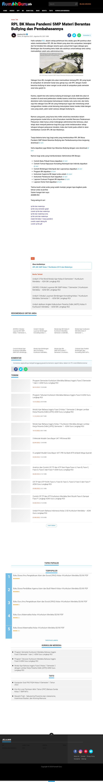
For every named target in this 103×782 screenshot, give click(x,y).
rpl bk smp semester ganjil (40, 209)
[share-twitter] (74, 35)
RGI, (43, 41)
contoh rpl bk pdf (36, 224)
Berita (44, 11)
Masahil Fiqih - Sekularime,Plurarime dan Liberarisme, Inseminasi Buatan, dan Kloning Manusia (35, 698)
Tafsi (51, 11)
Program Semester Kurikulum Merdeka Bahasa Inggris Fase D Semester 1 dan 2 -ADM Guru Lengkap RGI (61, 385)
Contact (84, 757)
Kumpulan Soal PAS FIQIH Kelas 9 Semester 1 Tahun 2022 (34, 684)
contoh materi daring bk (39, 221)
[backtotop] (51, 736)
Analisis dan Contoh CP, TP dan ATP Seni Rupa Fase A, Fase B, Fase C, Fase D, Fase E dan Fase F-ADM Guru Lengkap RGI (62, 472)
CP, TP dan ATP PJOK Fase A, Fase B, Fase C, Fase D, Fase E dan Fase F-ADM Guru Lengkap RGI (61, 486)
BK (23, 11)
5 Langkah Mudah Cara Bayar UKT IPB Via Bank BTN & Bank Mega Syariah (62, 455)
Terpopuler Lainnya (51, 641)
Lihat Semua (51, 526)
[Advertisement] (51, 545)
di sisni (69, 174)
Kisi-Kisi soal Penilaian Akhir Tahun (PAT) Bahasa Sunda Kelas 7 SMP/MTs (36, 691)
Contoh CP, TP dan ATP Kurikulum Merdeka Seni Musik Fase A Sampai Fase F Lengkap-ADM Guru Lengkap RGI (62, 500)
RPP (18, 11)
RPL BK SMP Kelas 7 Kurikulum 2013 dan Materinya (52, 267)
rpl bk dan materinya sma (39, 214)
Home (5, 11)
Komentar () (87, 35)
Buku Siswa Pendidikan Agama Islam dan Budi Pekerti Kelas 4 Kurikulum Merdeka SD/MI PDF (51, 591)
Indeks (12, 11)
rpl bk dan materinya (38, 206)
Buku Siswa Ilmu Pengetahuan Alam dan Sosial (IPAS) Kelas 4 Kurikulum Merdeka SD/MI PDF (51, 578)
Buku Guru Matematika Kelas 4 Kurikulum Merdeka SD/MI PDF (51, 615)
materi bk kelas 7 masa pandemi (42, 219)
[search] (63, 4)
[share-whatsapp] (79, 35)
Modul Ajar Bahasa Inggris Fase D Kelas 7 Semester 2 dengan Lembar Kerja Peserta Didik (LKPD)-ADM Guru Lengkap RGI (61, 414)
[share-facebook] (69, 35)
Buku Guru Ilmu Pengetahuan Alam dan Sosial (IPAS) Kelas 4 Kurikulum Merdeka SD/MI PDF (50, 604)
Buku (38, 11)
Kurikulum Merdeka (62, 11)
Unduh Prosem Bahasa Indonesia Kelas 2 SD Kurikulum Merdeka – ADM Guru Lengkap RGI (61, 513)
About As (77, 757)
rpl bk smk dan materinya (39, 216)
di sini (41, 143)
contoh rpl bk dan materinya (40, 211)
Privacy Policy (93, 757)
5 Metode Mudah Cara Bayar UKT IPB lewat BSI (61, 439)
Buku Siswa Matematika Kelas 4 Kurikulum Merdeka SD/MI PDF (52, 628)
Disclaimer (77, 760)
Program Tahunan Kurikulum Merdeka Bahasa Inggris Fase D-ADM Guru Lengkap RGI (61, 397)
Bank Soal (30, 11)
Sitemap (85, 760)
